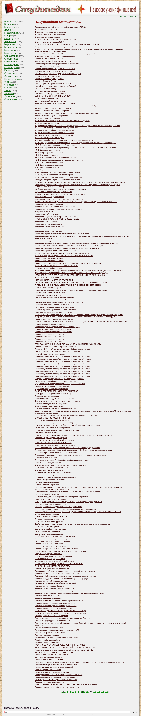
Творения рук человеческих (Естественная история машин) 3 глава (63, 371)
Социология (10, 73)
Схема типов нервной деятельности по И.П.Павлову (56, 381)
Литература (10, 41)
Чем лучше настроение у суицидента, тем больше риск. (58, 74)
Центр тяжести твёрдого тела (47, 98)
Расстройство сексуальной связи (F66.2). (52, 655)
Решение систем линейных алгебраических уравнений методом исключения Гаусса (69, 593)
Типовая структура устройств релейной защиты (54, 319)
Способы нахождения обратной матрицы (52, 420)
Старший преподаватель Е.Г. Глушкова (51, 403)
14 (102, 691)
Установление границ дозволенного (49, 197)
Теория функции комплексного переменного (53, 329)
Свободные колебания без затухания (50, 546)
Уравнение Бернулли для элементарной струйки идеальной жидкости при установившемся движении (77, 243)
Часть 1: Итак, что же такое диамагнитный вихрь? (55, 86)
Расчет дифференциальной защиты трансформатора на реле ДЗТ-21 (64, 650)
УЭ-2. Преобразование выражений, (49, 162)
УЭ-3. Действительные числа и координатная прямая (57, 157)
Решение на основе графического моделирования (55, 603)
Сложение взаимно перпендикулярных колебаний (55, 477)
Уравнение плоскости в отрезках (48, 231)
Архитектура (10, 21)
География (9, 27)
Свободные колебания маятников (49, 544)
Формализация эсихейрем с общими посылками (55, 130)
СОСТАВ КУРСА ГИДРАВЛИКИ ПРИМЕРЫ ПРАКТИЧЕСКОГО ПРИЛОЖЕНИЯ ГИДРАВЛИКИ (73, 435)
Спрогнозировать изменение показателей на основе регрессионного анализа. (67, 415)
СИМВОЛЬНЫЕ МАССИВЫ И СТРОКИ (51, 499)
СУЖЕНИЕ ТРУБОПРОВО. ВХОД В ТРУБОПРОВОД (56, 391)
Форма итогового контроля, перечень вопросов (54, 133)
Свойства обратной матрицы (47, 526)
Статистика (10, 76)
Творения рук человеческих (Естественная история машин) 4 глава (63, 369)
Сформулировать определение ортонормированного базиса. (60, 384)
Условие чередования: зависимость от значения (55, 207)
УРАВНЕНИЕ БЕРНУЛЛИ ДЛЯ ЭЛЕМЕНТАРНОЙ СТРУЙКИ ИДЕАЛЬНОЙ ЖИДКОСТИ (70, 246)
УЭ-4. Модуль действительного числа (50, 152)
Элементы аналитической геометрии (50, 34)
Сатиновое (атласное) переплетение (50, 559)
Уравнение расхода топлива (46, 221)
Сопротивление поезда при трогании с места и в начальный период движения (67, 448)
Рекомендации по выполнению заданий (51, 616)
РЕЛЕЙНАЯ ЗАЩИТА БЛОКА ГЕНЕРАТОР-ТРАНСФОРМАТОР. (61, 613)
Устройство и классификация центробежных (53, 192)
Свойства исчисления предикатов (49, 534)
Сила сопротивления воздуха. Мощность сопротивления (58, 507)
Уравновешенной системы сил (47, 214)
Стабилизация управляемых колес (49, 406)
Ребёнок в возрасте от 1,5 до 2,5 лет (50, 633)
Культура (8, 38)
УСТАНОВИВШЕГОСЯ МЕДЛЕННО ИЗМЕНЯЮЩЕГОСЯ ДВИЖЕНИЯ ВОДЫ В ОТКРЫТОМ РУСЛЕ (76, 202)
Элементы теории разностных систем (50, 32)
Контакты (133, 17)
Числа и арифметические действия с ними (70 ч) (55, 69)
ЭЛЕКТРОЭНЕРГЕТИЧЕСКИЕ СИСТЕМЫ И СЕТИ (56, 39)
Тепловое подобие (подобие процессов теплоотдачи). (57, 327)
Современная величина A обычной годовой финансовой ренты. (61, 460)
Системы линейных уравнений (47, 482)
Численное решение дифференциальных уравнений (57, 64)
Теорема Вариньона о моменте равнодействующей (56, 346)
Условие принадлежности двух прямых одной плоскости (58, 209)
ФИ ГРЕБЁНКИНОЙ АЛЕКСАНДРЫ (49, 138)
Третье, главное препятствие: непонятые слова (54, 297)
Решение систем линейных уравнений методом (54, 588)
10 (87, 691)
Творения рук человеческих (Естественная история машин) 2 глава (63, 374)
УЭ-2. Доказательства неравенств (49, 165)
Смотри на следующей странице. (48, 462)
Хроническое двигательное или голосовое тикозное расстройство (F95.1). (65, 106)
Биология (9, 24)
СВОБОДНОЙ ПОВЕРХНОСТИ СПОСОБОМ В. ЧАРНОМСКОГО (61, 551)
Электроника (10, 99)
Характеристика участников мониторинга (52, 111)
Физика (8, 82)
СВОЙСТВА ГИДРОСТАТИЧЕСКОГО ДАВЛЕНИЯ (55, 536)
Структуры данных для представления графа (53, 394)
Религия (8, 70)
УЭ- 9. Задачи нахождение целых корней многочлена (57, 170)
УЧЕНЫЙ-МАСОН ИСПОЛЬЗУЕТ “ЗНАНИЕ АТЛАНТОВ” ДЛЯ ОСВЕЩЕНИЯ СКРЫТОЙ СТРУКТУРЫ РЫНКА (80, 182)
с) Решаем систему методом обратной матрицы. (55, 561)
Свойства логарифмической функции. (50, 529)
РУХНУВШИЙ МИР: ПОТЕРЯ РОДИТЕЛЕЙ (52, 566)
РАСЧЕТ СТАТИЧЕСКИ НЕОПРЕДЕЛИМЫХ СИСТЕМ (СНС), (60, 645)
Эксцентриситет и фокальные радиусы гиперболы (55, 47)
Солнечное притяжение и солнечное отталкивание (56, 453)
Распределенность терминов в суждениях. (52, 672)
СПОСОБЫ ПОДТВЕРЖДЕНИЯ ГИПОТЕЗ (52, 418)
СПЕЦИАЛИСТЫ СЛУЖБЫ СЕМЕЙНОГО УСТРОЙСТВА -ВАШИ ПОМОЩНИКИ (68, 425)
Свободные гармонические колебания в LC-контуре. (56, 549)
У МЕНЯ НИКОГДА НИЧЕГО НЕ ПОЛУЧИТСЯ (54, 280)
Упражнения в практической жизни (49, 258)
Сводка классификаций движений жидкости (53, 539)
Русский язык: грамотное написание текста (52, 569)
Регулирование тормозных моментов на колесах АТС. (57, 630)
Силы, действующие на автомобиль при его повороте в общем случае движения (68, 502)
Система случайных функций (47, 494)
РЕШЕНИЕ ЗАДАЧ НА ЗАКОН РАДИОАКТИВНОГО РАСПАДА (60, 611)
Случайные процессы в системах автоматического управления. (61, 465)
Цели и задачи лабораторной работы (50, 101)
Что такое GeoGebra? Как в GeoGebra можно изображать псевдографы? (65, 54)
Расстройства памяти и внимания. (49, 660)
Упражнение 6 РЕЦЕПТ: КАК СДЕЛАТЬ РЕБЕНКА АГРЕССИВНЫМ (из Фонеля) (68, 263)
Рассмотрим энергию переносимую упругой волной (56, 665)
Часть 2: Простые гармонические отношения (53, 84)
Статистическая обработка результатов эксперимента (57, 401)
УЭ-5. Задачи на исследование (47, 150)
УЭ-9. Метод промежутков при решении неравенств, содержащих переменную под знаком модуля (75, 143)
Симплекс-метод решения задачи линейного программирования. (62, 497)
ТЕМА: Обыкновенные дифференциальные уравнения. (58, 351)
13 (98, 691)
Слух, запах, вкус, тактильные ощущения (52, 467)
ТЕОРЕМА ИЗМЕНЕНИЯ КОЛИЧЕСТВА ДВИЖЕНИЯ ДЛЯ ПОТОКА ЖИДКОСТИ (68, 344)
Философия (10, 85)
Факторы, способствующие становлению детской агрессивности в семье (65, 140)
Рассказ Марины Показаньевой (48, 670)
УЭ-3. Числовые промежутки (46, 155)
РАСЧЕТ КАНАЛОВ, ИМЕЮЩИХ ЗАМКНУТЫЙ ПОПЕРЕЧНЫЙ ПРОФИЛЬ (65, 647)
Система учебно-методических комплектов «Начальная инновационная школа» (68, 492)
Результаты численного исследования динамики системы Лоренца (62, 618)
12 (94, 691)
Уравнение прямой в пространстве (49, 226)
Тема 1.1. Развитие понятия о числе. (50, 354)
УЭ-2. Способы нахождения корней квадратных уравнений (59, 160)
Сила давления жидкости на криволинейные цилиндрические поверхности (66, 509)
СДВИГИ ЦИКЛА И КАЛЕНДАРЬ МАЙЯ (51, 517)
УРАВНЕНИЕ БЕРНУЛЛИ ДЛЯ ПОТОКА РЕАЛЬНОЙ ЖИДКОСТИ (62, 253)
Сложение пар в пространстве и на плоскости (54, 475)
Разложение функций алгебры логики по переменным (57, 687)
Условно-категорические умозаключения (51, 204)
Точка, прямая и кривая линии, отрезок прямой (54, 307)
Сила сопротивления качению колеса (50, 504)
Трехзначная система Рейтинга (47, 295)
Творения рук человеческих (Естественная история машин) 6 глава (63, 364)
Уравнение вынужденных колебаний (50, 241)
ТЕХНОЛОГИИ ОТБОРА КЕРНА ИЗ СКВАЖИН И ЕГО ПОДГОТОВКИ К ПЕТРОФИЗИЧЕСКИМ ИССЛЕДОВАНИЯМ (82, 322)
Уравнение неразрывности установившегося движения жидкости (62, 234)
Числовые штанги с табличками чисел (50, 59)
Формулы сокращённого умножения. (50, 118)
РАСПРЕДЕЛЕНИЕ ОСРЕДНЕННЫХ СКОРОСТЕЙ (56, 680)
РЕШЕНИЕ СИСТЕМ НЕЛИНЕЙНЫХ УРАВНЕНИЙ (56, 583)
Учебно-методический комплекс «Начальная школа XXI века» (60, 189)
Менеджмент (10, 53)
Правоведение (11, 64)
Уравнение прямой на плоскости (48, 224)
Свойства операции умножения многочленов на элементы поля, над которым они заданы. (72, 524)
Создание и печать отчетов (46, 458)
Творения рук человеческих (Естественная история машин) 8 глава (63, 359)
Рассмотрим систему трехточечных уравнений (54, 667)
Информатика (11, 33)
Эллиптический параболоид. (46, 29)
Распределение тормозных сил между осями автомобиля (58, 675)
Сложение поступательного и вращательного (53, 472)
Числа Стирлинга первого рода (47, 66)
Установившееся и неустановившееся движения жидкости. (59, 199)
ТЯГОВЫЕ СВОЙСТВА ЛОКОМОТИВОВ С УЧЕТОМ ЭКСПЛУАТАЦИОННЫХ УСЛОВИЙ (71, 283)
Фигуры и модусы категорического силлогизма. (54, 135)
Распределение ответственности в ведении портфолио (58, 677)
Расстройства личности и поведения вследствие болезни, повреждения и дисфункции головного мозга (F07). (80, 662)
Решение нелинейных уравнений (48, 598)
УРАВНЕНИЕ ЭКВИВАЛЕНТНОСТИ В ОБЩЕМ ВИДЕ (57, 219)
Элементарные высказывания (47, 37)
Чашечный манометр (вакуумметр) (49, 79)
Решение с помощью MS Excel (47, 596)
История (8, 36)
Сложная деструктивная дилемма (49, 470)
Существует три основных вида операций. (52, 386)
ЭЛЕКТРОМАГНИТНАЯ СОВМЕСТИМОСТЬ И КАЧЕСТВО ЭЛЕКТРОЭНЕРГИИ (67, 44)
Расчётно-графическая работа (47, 640)
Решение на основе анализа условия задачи (53, 608)
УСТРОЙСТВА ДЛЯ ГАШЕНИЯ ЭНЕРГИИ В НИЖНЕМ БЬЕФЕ (60, 194)
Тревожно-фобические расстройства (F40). (52, 305)
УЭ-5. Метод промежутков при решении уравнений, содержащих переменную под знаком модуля (75, 148)
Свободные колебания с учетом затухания (52, 541)
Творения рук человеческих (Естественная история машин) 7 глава (63, 361)
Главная (122, 17)
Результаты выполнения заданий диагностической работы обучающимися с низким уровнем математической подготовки (80, 624)
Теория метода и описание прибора (49, 334)
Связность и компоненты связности (49, 519)
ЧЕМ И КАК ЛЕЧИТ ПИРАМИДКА (48, 76)
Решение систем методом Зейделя (49, 586)
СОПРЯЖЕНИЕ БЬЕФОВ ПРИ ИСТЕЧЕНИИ (53, 443)
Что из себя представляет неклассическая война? (55, 56)
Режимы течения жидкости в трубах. (50, 628)
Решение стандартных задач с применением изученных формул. (62, 578)
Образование (11, 56)
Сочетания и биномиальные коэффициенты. (53, 428)
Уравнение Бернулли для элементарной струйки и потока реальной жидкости (67, 248)
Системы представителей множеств (50, 480)
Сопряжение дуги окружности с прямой (51, 438)
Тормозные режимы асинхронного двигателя (53, 312)
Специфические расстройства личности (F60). (54, 423)
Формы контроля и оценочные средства (51, 116)
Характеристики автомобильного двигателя (53, 108)
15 (106, 691)
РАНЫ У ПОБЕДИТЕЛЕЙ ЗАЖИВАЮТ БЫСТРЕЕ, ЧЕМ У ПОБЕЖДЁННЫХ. (66, 685)
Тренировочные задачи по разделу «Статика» (54, 300)
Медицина (9, 50)
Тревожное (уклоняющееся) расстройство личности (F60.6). (60, 302)
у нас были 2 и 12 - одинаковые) (48, 278)
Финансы (8, 88)
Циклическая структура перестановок (50, 93)
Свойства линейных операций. (47, 531)
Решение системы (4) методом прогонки (51, 581)
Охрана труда (11, 59)
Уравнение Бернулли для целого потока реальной (55, 251)
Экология (9, 93)
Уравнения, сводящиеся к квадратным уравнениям (56, 216)
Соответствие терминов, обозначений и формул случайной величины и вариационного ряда (73, 450)
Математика (10, 47)
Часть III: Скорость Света (45, 81)
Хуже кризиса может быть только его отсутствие (55, 103)
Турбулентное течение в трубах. (48, 287)
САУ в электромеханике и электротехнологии (53, 556)
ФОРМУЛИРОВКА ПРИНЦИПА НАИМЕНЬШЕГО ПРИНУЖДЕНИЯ (62, 121)
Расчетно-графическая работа (47, 642)
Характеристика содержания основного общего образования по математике (66, 113)
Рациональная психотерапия (47, 635)
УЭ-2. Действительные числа (47, 167)
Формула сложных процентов (47, 123)
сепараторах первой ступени (47, 514)
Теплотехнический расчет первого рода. (51, 324)
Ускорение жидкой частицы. (46, 212)
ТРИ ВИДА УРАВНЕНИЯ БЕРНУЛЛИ (50, 292)
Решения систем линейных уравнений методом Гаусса (57, 573)
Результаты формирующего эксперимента (52, 621)
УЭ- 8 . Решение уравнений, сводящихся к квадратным (57, 172)
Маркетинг (9, 44)
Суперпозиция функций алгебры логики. (51, 389)
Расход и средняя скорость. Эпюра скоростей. (54, 652)
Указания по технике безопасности (49, 268)
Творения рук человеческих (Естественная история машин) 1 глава (63, 376)
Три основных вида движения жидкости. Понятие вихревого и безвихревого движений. (71, 290)
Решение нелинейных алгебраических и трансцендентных (59, 601)
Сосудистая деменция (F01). (46, 433)
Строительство (12, 79)
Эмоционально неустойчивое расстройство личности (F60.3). (60, 27)
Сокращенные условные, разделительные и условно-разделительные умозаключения (70, 455)
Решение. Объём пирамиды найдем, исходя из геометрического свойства (65, 576)
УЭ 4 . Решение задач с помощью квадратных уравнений (58, 177)
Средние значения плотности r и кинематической (55, 408)
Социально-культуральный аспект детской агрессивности (58, 430)
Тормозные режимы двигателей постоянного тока (55, 310)
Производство (11, 67)
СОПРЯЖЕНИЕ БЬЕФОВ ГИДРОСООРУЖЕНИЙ (55, 445)
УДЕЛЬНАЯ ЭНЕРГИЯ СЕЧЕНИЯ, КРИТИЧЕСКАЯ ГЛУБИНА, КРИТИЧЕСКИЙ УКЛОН (70, 275)
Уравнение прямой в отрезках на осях (50, 229)
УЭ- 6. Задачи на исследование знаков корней (54, 175)
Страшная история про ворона (47, 396)
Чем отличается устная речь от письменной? (53, 71)
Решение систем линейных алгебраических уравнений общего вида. (63, 591)
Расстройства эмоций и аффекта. (49, 657)
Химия (7, 90)
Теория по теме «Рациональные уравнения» (53, 332)
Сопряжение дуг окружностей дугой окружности (54, 440)
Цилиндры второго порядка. (46, 89)
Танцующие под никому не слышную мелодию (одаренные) (59, 379)
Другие (7, 30)
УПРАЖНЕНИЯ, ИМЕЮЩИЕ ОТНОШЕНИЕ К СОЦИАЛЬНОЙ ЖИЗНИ (64, 256)
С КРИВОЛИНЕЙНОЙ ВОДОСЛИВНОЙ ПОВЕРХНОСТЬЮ (59, 564)
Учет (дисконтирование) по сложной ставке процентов (57, 180)
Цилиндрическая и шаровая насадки (50, 91)
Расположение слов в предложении (49, 682)
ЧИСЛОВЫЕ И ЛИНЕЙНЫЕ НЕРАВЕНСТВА (53, 61)
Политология (10, 62)
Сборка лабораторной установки (48, 554)
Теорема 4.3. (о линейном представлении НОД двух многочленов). (62, 349)
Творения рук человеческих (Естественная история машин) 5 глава (63, 366)
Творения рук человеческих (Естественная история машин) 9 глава (63, 356)
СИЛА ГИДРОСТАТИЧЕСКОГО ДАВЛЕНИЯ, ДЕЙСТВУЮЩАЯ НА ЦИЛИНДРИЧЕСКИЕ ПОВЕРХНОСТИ (78, 512)
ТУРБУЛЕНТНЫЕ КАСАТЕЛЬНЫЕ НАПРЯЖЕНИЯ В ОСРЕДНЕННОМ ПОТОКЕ (68, 285)
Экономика (10, 96)
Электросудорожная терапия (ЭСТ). (49, 42)
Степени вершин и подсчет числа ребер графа (54, 398)
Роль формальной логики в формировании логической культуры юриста (65, 571)
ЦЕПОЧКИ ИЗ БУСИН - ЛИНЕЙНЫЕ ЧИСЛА (53, 96)
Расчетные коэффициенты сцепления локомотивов (56, 637)
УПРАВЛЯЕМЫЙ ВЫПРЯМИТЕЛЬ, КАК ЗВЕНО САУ (56, 266)
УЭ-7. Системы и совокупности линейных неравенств (57, 145)
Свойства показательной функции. (49, 521)
